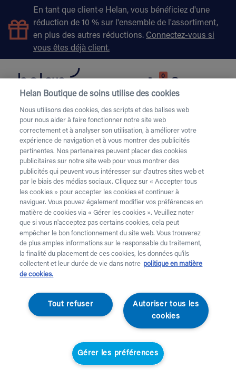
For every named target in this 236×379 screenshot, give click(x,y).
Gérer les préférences (117, 353)
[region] (118, 228)
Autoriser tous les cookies (166, 311)
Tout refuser (70, 304)
